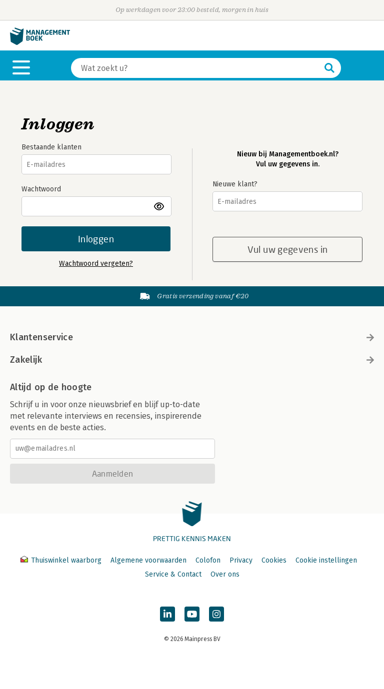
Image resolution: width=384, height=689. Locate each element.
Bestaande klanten (52, 147)
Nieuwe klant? (235, 184)
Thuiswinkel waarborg (62, 560)
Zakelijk (192, 359)
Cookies (274, 560)
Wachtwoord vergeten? (96, 263)
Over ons (225, 574)
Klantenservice (192, 337)
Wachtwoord (41, 189)
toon (159, 206)
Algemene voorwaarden (148, 560)
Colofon (208, 560)
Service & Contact (173, 574)
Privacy (241, 560)
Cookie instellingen (326, 560)
